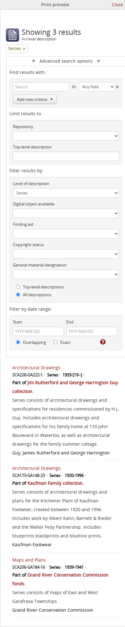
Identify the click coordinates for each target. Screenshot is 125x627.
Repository (23, 126)
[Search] (41, 86)
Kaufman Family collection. (55, 483)
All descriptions (33, 295)
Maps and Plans (29, 560)
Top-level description (32, 147)
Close (117, 5)
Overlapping (31, 342)
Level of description (31, 183)
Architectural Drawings (36, 367)
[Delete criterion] (117, 85)
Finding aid (23, 224)
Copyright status (28, 244)
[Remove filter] (24, 48)
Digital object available (33, 204)
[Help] (102, 342)
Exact (61, 342)
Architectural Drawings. (37, 468)
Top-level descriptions (40, 287)
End (69, 322)
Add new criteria (35, 99)
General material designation (40, 265)
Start (17, 322)
